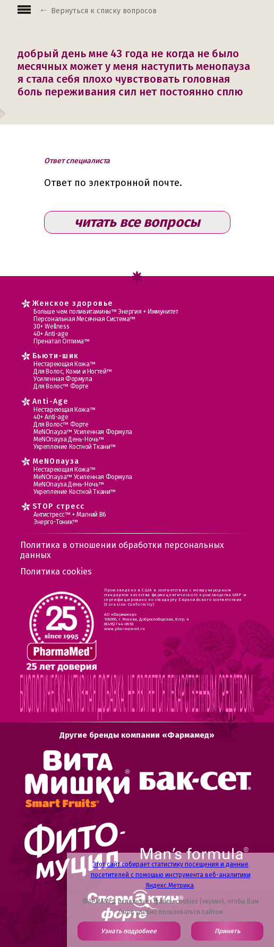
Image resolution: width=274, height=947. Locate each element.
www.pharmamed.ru (124, 628)
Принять (227, 931)
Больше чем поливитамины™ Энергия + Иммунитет (105, 311)
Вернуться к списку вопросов (104, 10)
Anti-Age (50, 401)
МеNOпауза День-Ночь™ (68, 439)
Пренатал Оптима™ (61, 341)
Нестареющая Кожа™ (64, 364)
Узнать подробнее (129, 931)
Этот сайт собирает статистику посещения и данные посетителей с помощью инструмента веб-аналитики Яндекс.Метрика (171, 875)
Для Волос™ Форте (61, 386)
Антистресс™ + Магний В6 (69, 514)
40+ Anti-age (50, 334)
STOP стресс (58, 506)
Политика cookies (56, 572)
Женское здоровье (72, 303)
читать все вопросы (137, 222)
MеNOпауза (56, 461)
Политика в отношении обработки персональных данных (122, 550)
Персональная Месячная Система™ (84, 319)
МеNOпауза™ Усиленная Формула (82, 432)
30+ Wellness (51, 326)
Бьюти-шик (55, 356)
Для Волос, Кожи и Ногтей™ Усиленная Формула (72, 375)
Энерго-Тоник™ (55, 522)
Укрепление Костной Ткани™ (74, 446)
